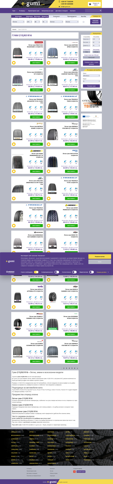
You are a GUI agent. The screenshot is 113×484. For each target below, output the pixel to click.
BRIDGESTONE (34, 435)
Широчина (29, 16)
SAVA (85, 456)
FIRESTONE (69, 439)
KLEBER (32, 446)
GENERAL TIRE (34, 442)
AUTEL (68, 432)
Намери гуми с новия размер (91, 63)
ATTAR (31, 432)
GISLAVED (50, 442)
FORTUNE (87, 439)
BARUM (86, 432)
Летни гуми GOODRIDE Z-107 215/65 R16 (35, 73)
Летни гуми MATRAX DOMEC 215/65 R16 (36, 127)
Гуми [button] (14, 11)
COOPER (87, 435)
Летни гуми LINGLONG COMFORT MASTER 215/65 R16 (69, 74)
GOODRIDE (69, 442)
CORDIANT (14, 439)
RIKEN (49, 456)
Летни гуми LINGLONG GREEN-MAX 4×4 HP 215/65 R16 (34, 182)
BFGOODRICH (15, 435)
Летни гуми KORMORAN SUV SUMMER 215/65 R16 (35, 236)
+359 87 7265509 (67, 1)
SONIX (13, 460)
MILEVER (14, 453)
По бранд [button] (22, 11)
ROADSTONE (70, 456)
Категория (18, 16)
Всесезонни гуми (19, 411)
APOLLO (14, 432)
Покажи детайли (102, 481)
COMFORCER (51, 435)
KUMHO (68, 446)
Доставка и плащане (62, 11)
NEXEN (49, 453)
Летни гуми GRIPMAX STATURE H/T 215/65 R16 (70, 127)
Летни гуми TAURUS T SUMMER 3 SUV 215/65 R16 (34, 317)
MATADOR (50, 449)
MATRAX (68, 449)
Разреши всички (99, 465)
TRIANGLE (87, 460)
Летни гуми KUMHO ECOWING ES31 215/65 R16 (34, 344)
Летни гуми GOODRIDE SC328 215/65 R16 (71, 317)
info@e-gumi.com (65, 6)
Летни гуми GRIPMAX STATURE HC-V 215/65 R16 (70, 344)
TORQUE (50, 460)
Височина (37, 16)
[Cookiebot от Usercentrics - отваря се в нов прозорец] (10, 481)
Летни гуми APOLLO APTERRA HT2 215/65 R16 (35, 290)
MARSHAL (32, 449)
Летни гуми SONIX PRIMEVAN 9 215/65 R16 (70, 208)
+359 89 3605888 (67, 4)
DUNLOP (50, 439)
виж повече (36, 62)
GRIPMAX (14, 446)
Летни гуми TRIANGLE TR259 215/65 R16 (71, 100)
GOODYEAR (88, 442)
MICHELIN (87, 449)
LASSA (86, 446)
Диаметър (45, 16)
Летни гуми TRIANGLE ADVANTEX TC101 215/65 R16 (35, 101)
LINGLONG (14, 449)
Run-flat (83, 16)
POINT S (14, 456)
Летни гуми (17, 398)
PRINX (31, 456)
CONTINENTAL (70, 435)
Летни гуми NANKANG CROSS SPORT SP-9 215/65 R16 (70, 264)
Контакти (72, 11)
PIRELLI (86, 453)
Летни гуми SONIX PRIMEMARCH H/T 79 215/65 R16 (36, 155)
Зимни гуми (17, 405)
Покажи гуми (91, 86)
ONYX (68, 453)
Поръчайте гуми (16, 425)
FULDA (13, 442)
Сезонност (56, 16)
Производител (72, 16)
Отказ (99, 470)
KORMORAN (51, 446)
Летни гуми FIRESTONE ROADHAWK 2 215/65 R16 (35, 46)
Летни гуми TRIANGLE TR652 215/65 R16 (36, 208)
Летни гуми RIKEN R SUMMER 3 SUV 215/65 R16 (69, 290)
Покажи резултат (95, 21)
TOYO (67, 460)
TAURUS (32, 460)
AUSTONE (50, 432)
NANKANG (32, 453)
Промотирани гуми (33, 11)
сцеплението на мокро (29, 422)
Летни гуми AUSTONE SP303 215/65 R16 (71, 46)
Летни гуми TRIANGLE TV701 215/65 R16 (71, 181)
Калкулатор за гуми (47, 11)
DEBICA (31, 439)
